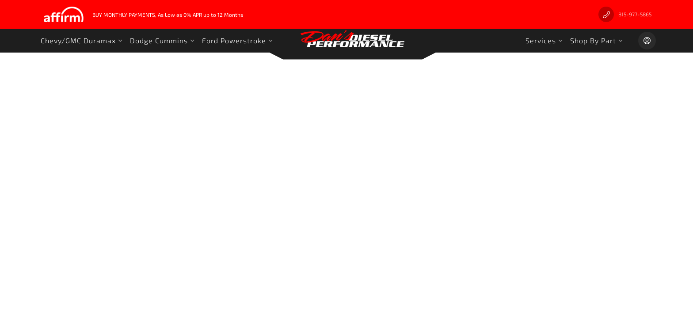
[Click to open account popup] (647, 40)
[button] (81, 41)
